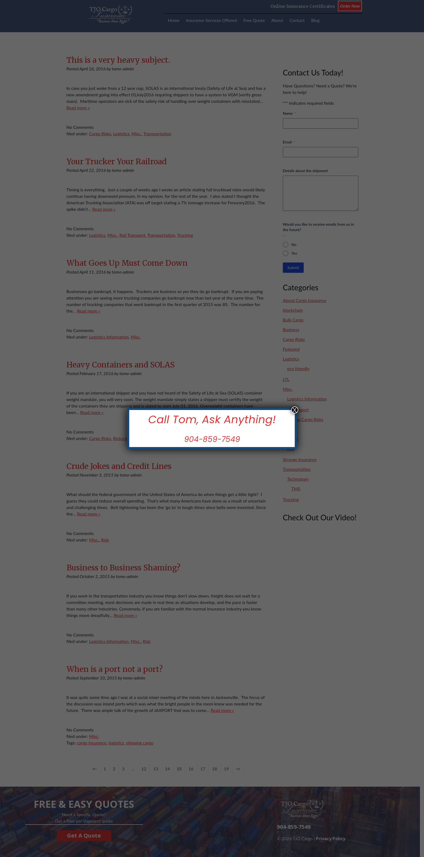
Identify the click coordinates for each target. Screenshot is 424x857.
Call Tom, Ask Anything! (212, 419)
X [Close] (295, 409)
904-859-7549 (212, 439)
